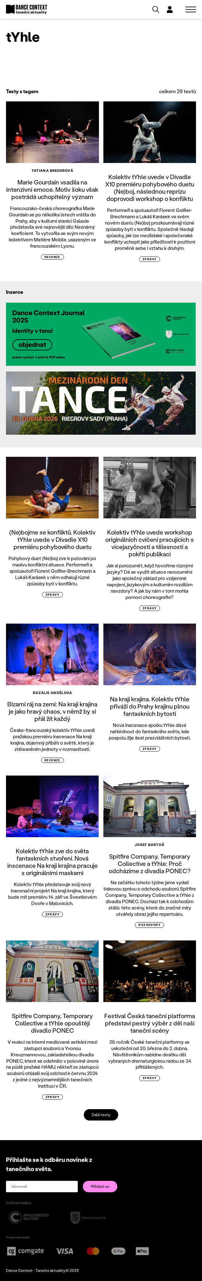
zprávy (150, 259)
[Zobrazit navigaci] (191, 9)
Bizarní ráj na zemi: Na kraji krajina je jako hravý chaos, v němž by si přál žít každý (52, 711)
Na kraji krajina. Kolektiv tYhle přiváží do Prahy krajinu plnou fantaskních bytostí (149, 706)
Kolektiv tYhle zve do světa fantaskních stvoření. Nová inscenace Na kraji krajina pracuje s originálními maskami (52, 862)
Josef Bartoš (149, 845)
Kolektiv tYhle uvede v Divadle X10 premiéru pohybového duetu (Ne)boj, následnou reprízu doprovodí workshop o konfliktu (149, 187)
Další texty (101, 1114)
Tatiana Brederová (52, 170)
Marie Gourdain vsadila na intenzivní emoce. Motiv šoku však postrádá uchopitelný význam (52, 189)
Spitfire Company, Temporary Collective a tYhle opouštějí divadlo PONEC (52, 1023)
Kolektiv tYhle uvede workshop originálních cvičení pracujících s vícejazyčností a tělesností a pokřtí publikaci (149, 543)
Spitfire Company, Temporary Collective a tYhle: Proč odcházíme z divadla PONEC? (150, 863)
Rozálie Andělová (52, 693)
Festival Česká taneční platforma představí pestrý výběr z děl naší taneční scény (149, 1023)
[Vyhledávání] (156, 9)
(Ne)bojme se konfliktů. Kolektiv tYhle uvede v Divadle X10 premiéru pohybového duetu (52, 539)
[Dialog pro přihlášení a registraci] (169, 9)
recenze (52, 257)
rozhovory (149, 925)
